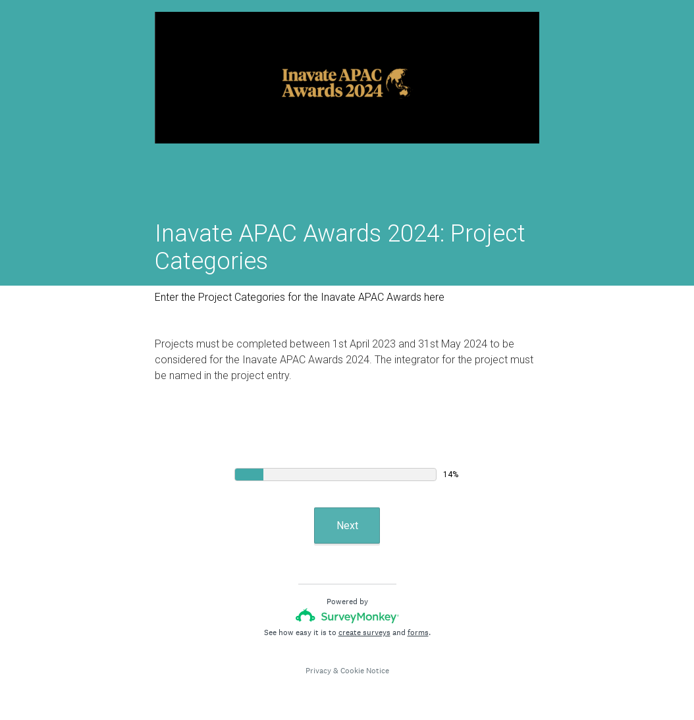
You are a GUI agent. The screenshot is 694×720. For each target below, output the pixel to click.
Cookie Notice (364, 670)
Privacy (318, 670)
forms (418, 632)
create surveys (364, 632)
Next (347, 525)
